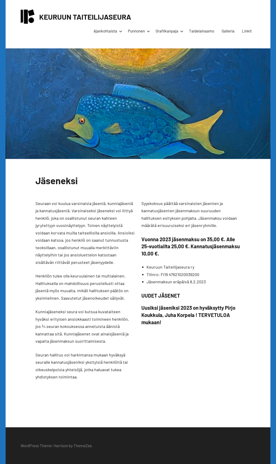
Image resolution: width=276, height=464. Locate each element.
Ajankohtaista (107, 31)
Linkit (247, 31)
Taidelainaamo (201, 31)
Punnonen (138, 31)
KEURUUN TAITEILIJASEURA (86, 16)
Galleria (228, 31)
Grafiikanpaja (169, 31)
